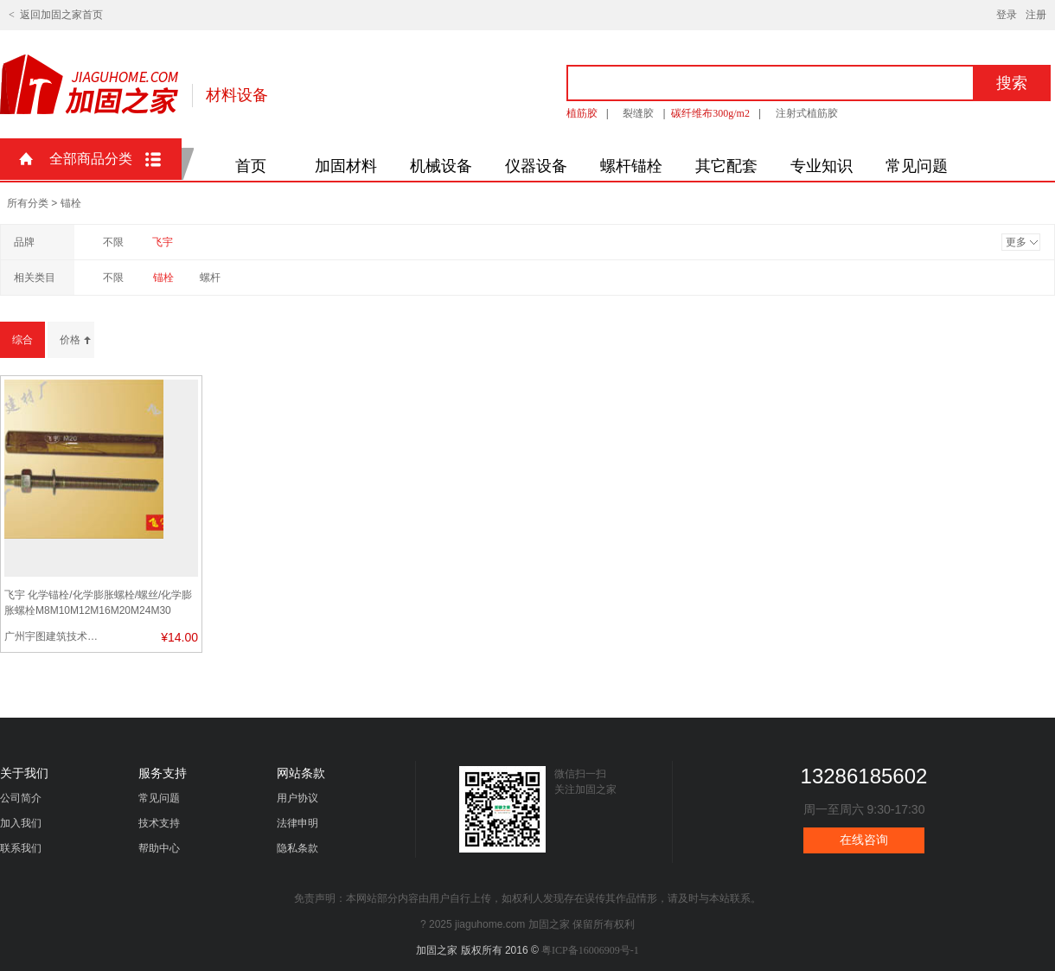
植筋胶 (582, 113)
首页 (250, 166)
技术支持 (159, 823)
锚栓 (163, 277)
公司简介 (21, 798)
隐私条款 (297, 848)
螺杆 (210, 277)
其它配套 (726, 166)
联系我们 (21, 848)
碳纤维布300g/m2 (710, 113)
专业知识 (821, 166)
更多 (1016, 242)
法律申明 (297, 823)
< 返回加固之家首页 (56, 15)
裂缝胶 (638, 113)
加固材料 (346, 166)
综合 (22, 340)
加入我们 (21, 823)
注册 (1036, 15)
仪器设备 (536, 166)
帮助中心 (159, 848)
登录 (1006, 15)
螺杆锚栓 (631, 166)
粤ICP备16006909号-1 (590, 950)
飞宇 (162, 242)
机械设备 (441, 166)
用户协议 (297, 798)
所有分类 (27, 203)
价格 (70, 340)
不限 (113, 242)
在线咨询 (864, 840)
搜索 (1011, 83)
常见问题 (917, 166)
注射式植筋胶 (807, 113)
